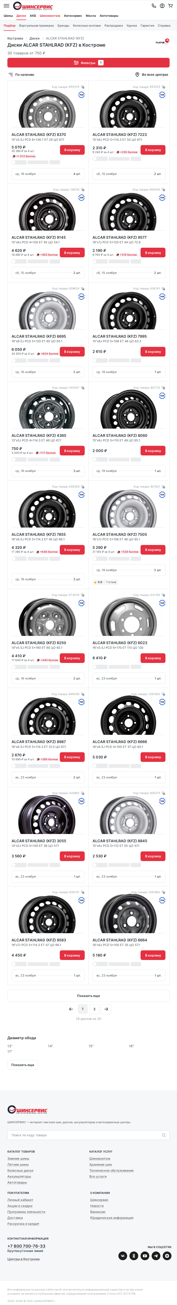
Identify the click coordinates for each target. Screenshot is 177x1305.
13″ (9, 1046)
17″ (9, 1051)
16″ (131, 1046)
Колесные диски (20, 1170)
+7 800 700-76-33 (26, 1246)
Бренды (63, 25)
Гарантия (147, 25)
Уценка (131, 25)
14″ (50, 1046)
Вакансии (97, 1212)
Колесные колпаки (87, 25)
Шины (8, 15)
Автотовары (109, 15)
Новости (97, 1206)
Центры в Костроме (23, 1259)
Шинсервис (33, 5)
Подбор (9, 25)
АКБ (33, 15)
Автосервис (73, 15)
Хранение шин (100, 1164)
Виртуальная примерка (36, 25)
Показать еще (88, 996)
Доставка (15, 1218)
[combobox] (86, 1135)
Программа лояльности (26, 1212)
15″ (91, 1046)
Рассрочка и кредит (23, 1224)
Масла (91, 15)
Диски (21, 15)
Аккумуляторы (19, 1176)
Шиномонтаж (50, 15)
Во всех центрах (151, 74)
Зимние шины (18, 1158)
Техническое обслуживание (111, 1170)
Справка (164, 25)
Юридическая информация (111, 1218)
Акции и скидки (19, 1206)
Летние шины (18, 1164)
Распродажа (114, 25)
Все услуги (98, 1176)
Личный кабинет (20, 1200)
